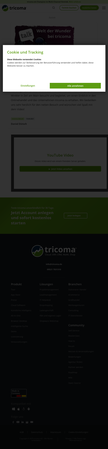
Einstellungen (29, 85)
